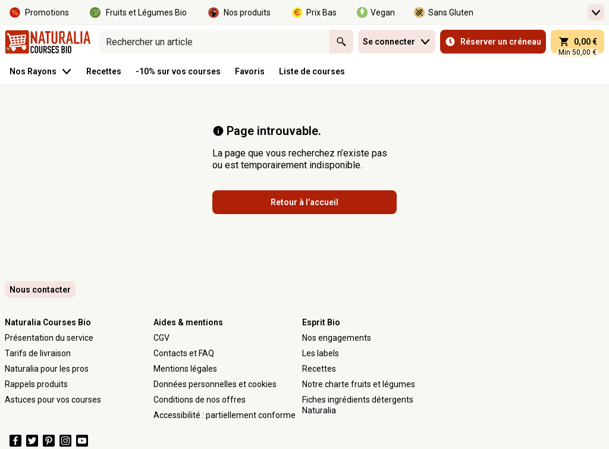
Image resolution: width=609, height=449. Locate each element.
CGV (161, 338)
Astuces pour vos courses (53, 399)
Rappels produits (36, 384)
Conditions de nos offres (199, 399)
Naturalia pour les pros (47, 368)
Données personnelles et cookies (215, 384)
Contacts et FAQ (183, 353)
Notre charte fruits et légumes (358, 384)
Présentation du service (49, 338)
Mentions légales (185, 368)
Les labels (320, 353)
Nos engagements (336, 338)
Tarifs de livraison (38, 353)
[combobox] (214, 42)
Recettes (319, 368)
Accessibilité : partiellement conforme (224, 415)
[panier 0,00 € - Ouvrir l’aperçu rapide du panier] (577, 42)
